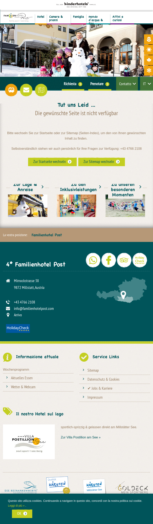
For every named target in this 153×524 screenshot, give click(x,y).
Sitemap (93, 370)
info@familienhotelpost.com (34, 308)
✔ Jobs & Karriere (99, 388)
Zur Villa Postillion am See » (81, 437)
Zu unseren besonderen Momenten (123, 191)
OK (19, 513)
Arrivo (18, 314)
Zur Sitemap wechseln (98, 161)
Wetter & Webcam (23, 386)
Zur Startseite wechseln (49, 161)
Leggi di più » (16, 505)
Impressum (95, 397)
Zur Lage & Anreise (25, 188)
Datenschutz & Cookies (103, 379)
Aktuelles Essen (22, 377)
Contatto (125, 83)
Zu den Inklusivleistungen (78, 188)
